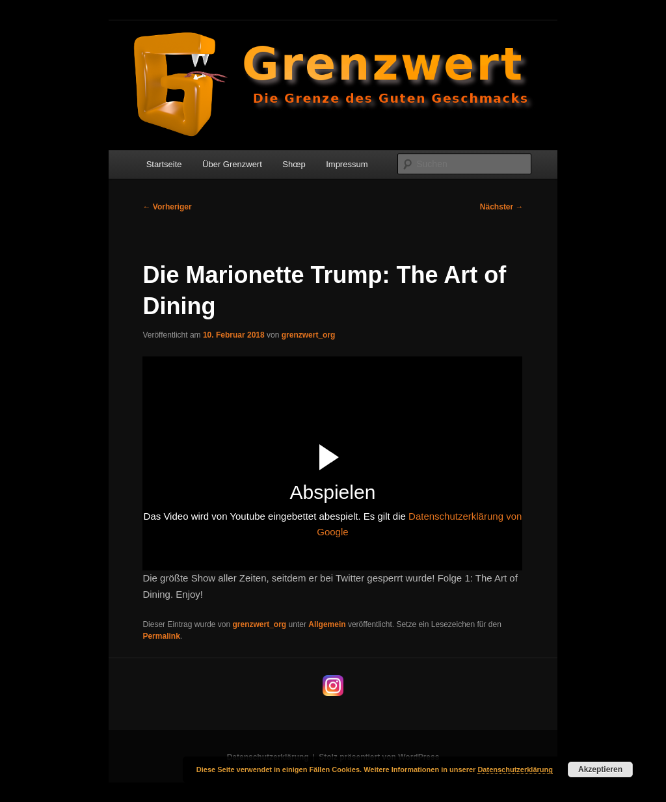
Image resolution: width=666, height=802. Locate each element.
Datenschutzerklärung (515, 769)
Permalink (161, 636)
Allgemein (326, 624)
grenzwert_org (309, 335)
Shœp (293, 164)
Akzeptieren (600, 769)
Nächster (502, 206)
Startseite (164, 164)
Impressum (346, 164)
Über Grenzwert (232, 164)
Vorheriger (166, 206)
